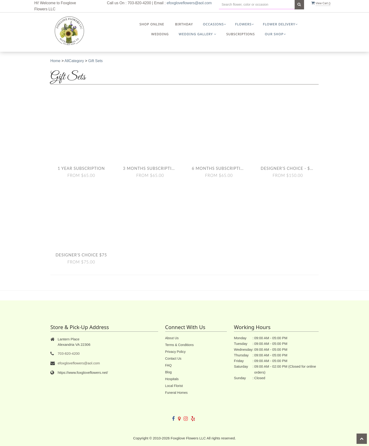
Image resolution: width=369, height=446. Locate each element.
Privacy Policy (175, 352)
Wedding (160, 34)
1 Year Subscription (81, 168)
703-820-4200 (69, 353)
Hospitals (172, 379)
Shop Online (151, 24)
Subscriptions (240, 34)
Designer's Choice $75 (81, 254)
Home (55, 61)
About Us (172, 338)
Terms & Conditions (179, 345)
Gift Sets (95, 61)
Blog (168, 372)
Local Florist (174, 386)
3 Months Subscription (150, 168)
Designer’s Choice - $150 (288, 168)
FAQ (168, 365)
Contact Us (173, 358)
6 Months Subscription (219, 168)
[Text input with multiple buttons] (257, 4)
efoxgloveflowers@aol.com (189, 3)
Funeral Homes (176, 392)
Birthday (184, 24)
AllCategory (74, 61)
